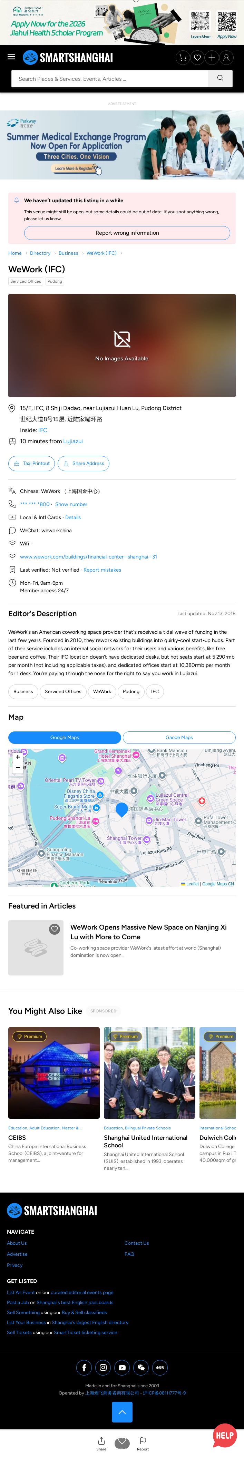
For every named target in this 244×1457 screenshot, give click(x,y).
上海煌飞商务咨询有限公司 (112, 1393)
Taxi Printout (31, 463)
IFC (42, 430)
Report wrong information (127, 233)
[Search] (220, 78)
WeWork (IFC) (102, 253)
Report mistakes (102, 570)
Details (73, 517)
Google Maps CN (218, 884)
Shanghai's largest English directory (90, 1322)
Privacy (14, 1265)
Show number (71, 504)
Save (122, 1449)
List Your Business (26, 1322)
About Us (17, 1243)
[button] (101, 1443)
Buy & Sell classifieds (84, 1312)
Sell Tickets (19, 1332)
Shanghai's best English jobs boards (75, 1302)
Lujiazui (73, 441)
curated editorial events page (82, 1292)
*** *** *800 (35, 504)
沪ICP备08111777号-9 (164, 1393)
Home (15, 253)
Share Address (83, 463)
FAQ (129, 1254)
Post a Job (18, 1302)
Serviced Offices (63, 691)
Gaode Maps (179, 737)
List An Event (21, 1292)
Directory (40, 253)
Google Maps (64, 737)
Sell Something (23, 1312)
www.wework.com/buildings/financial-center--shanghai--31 (88, 557)
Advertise (17, 1254)
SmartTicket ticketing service (85, 1332)
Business (68, 253)
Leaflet (190, 884)
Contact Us (137, 1243)
